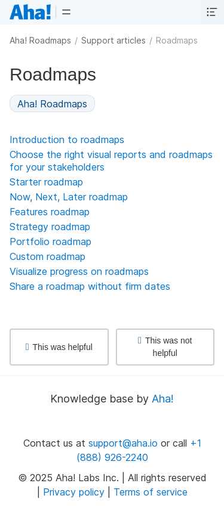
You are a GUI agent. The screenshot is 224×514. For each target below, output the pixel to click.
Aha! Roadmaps (40, 40)
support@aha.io (123, 443)
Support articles (113, 40)
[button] (66, 12)
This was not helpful (165, 347)
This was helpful (59, 347)
